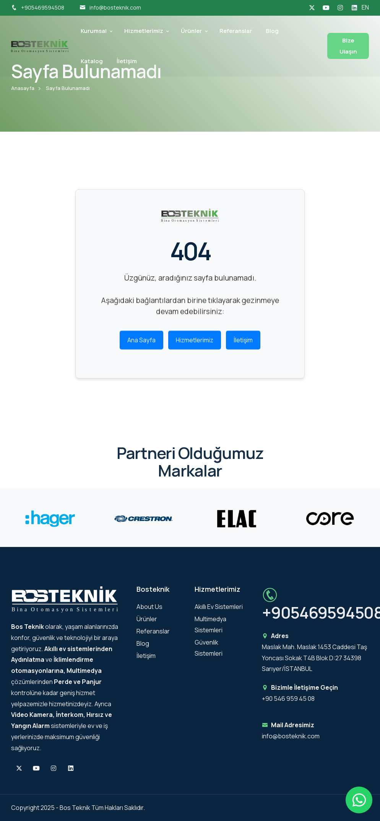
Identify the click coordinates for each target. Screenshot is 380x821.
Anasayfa (22, 88)
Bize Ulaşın (348, 45)
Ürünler (191, 31)
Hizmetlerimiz (143, 31)
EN (365, 7)
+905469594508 (37, 7)
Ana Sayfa (141, 343)
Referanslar (235, 31)
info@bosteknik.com (110, 7)
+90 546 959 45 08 (288, 698)
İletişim (127, 61)
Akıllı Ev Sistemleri (219, 606)
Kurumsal (94, 31)
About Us (149, 606)
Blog (272, 31)
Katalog (92, 61)
